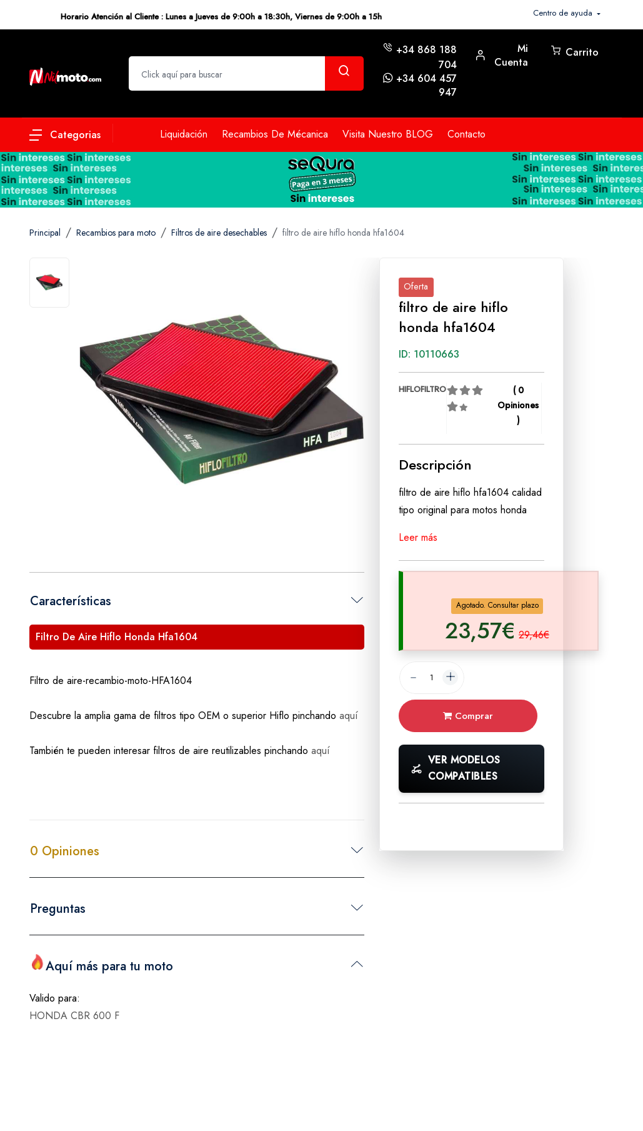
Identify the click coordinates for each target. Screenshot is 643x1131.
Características (70, 601)
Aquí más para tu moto (101, 964)
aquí (348, 715)
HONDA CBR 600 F (74, 1015)
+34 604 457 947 (426, 85)
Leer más (418, 537)
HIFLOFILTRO (422, 389)
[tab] (49, 283)
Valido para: (54, 998)
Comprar (468, 716)
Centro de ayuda (564, 13)
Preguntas (58, 909)
